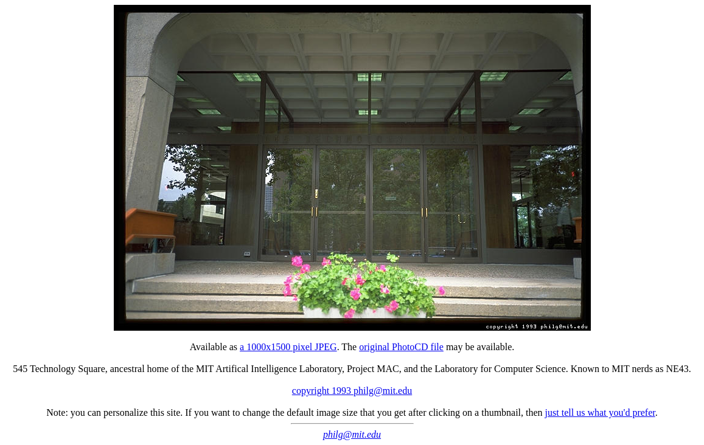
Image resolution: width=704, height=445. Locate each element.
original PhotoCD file (401, 347)
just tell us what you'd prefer (600, 412)
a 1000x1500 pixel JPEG (288, 347)
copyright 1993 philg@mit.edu (352, 390)
